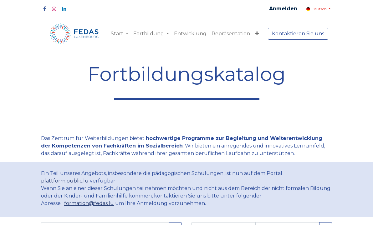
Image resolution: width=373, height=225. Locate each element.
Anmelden (283, 9)
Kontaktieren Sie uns (298, 34)
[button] (257, 34)
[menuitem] (190, 34)
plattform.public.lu (65, 181)
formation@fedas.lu (89, 203)
